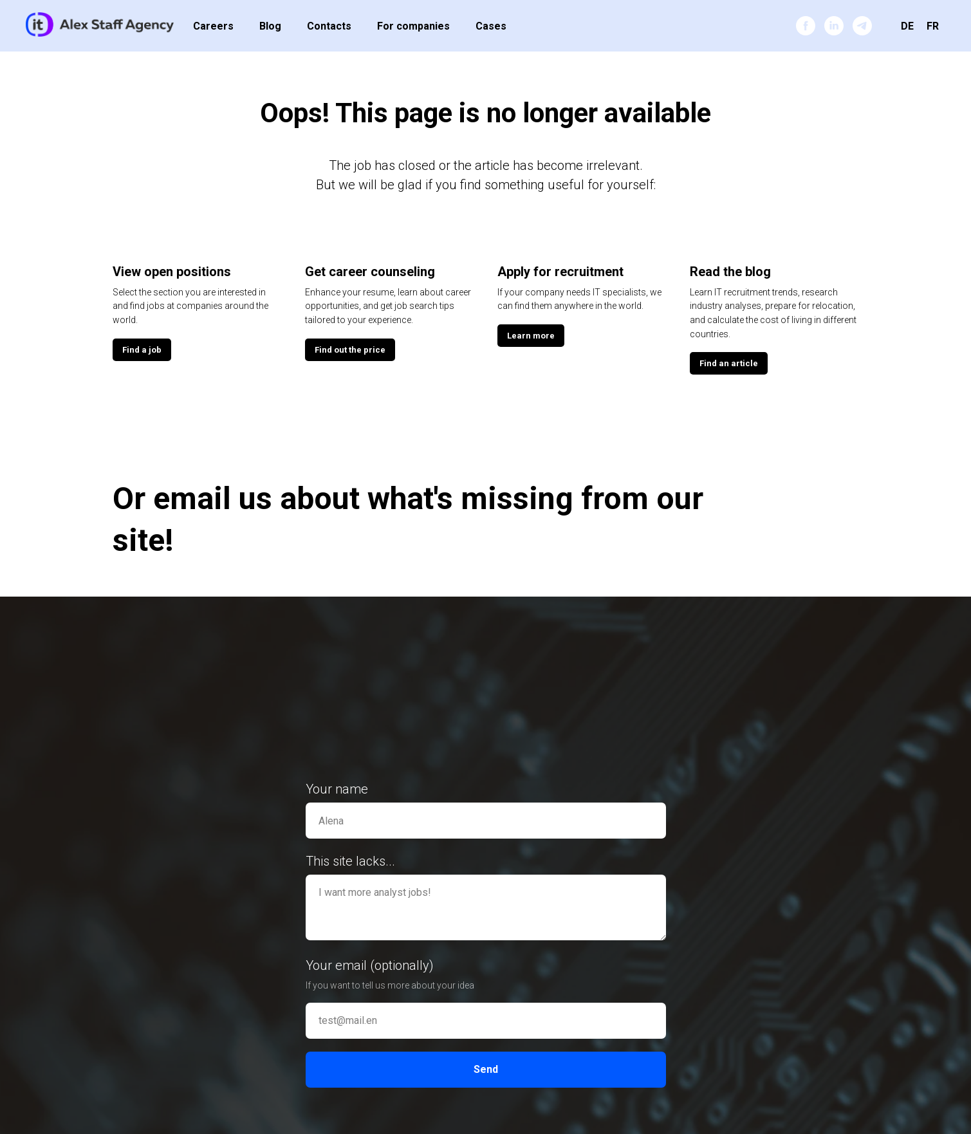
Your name (337, 789)
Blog (270, 26)
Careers (213, 26)
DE (907, 26)
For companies (413, 26)
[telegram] (862, 25)
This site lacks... (350, 861)
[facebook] (805, 25)
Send (486, 1069)
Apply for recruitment (560, 271)
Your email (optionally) (370, 965)
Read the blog (730, 271)
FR (933, 26)
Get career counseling (370, 271)
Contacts (329, 26)
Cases (491, 26)
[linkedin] (834, 25)
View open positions (172, 271)
